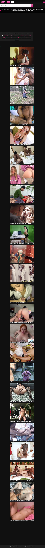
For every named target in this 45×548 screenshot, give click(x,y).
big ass (23, 35)
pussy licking (11, 35)
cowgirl (10, 37)
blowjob (6, 35)
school (7, 37)
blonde (16, 35)
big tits (19, 35)
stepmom (16, 39)
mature (29, 37)
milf (30, 35)
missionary (15, 37)
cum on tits (25, 37)
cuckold (3, 37)
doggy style (20, 37)
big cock (26, 35)
